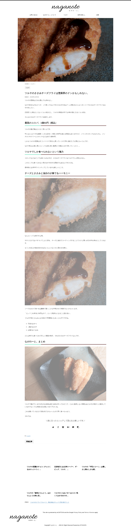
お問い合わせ (33, 15)
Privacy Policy (78, 512)
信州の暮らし (81, 15)
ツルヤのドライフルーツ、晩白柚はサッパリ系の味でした (49, 502)
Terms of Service (89, 512)
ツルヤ (65, 15)
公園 (97, 15)
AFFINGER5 (83, 525)
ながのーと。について (49, 15)
